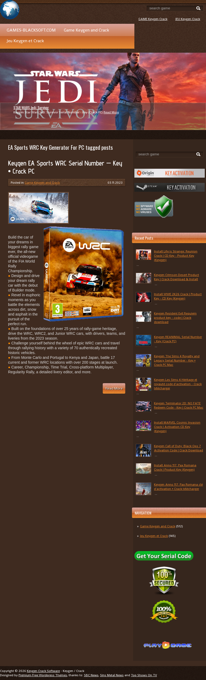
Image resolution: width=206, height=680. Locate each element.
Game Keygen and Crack (86, 30)
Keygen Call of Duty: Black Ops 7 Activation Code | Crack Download (178, 448)
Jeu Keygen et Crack (25, 41)
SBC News (91, 675)
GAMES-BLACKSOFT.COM (31, 30)
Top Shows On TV (144, 675)
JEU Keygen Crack (187, 19)
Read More (111, 112)
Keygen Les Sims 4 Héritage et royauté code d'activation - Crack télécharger (178, 384)
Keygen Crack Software (43, 671)
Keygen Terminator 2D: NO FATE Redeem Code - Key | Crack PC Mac (178, 405)
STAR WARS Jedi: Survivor (31, 107)
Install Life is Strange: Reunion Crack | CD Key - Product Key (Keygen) (175, 255)
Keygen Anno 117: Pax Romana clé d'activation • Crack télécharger (178, 486)
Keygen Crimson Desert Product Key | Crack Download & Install (176, 277)
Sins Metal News (112, 675)
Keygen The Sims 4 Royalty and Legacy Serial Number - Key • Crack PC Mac (177, 360)
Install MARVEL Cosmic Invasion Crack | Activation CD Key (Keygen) (177, 426)
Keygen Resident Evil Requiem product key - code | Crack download (175, 317)
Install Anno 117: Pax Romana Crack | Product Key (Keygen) (175, 467)
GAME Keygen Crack (152, 19)
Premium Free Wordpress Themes (43, 675)
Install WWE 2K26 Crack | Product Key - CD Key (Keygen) (178, 296)
